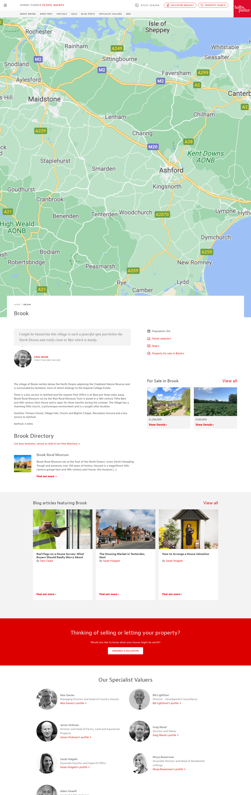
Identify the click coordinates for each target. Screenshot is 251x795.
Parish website (159, 338)
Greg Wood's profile (166, 735)
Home (17, 304)
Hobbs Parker (31, 5)
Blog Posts (88, 14)
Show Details (158, 424)
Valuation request (180, 5)
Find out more (47, 476)
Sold (74, 14)
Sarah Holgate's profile (75, 767)
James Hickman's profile (76, 737)
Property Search (213, 5)
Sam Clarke (46, 561)
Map (128, 14)
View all (229, 381)
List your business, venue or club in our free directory (47, 443)
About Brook (28, 14)
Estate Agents (53, 5)
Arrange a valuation (125, 650)
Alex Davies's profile (73, 703)
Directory (46, 14)
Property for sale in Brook (166, 353)
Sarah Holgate (111, 561)
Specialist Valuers (110, 14)
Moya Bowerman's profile (169, 769)
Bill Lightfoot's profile (167, 703)
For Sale (62, 14)
